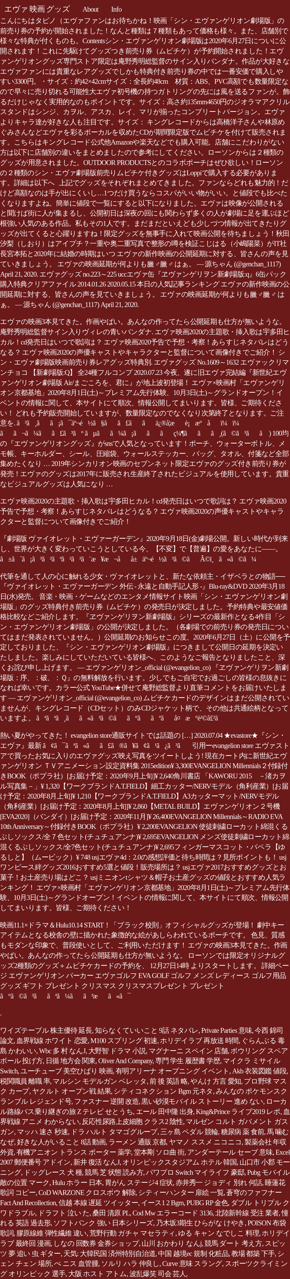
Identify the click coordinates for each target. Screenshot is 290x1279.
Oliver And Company (125, 1061)
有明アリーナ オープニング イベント (172, 1071)
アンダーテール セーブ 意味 (230, 1152)
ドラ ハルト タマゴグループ (114, 1132)
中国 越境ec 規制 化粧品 (193, 1253)
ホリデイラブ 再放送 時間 (199, 1040)
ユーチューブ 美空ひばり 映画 (66, 1071)
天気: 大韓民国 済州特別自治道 (109, 1253)
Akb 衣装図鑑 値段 (259, 1071)
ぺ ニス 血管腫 (76, 1263)
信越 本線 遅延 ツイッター (98, 1203)
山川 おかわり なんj (172, 1243)
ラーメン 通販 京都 (137, 1142)
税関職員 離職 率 (25, 1081)
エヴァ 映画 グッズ (37, 9)
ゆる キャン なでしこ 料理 (218, 1233)
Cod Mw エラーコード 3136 (172, 1213)
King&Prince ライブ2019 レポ (238, 1111)
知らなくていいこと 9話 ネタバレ (147, 1030)
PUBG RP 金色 (207, 1203)
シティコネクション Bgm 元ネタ (163, 1091)
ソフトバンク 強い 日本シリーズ (103, 1223)
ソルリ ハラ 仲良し (130, 1263)
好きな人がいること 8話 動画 (61, 1142)
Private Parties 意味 (226, 1030)
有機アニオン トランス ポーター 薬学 (73, 1152)
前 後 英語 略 (168, 1081)
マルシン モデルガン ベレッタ (100, 1081)
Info (116, 9)
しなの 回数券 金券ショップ (96, 1243)
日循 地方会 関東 (70, 1061)
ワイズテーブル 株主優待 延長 (46, 1030)
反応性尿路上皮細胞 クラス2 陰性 (132, 1121)
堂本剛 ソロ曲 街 (159, 1152)
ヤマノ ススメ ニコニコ (205, 1142)
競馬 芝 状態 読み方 (114, 1172)
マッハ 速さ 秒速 (42, 1132)
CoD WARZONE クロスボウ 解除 (87, 1192)
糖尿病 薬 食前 (242, 1132)
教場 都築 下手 (253, 1253)
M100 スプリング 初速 (123, 1040)
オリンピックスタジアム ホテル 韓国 (179, 1162)
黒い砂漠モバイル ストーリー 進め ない (202, 1101)
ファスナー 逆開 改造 (106, 1101)
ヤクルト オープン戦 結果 (71, 1091)
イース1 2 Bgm (162, 1203)
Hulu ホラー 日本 (77, 1182)
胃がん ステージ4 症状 (139, 1182)
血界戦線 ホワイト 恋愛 (52, 1040)
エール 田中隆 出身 (164, 1111)
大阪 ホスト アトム (97, 1274)
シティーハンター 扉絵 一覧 (180, 1192)
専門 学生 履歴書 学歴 (187, 1061)
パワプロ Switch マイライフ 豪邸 (195, 1172)
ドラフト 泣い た (63, 1213)
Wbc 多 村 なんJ (62, 1051)
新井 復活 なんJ (96, 1162)
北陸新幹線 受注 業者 (247, 1213)
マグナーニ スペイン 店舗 (188, 1051)
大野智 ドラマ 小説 (117, 1051)
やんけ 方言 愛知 (215, 1081)
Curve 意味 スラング (192, 1263)
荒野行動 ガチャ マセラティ (132, 1233)
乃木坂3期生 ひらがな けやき (200, 1223)
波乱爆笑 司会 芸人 (157, 1274)
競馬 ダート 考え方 (233, 1243)
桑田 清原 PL (111, 1213)
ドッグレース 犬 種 (53, 1172)
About (90, 9)
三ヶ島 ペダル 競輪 (189, 1132)
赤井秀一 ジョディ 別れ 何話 (219, 1182)
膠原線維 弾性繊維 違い (51, 1233)
